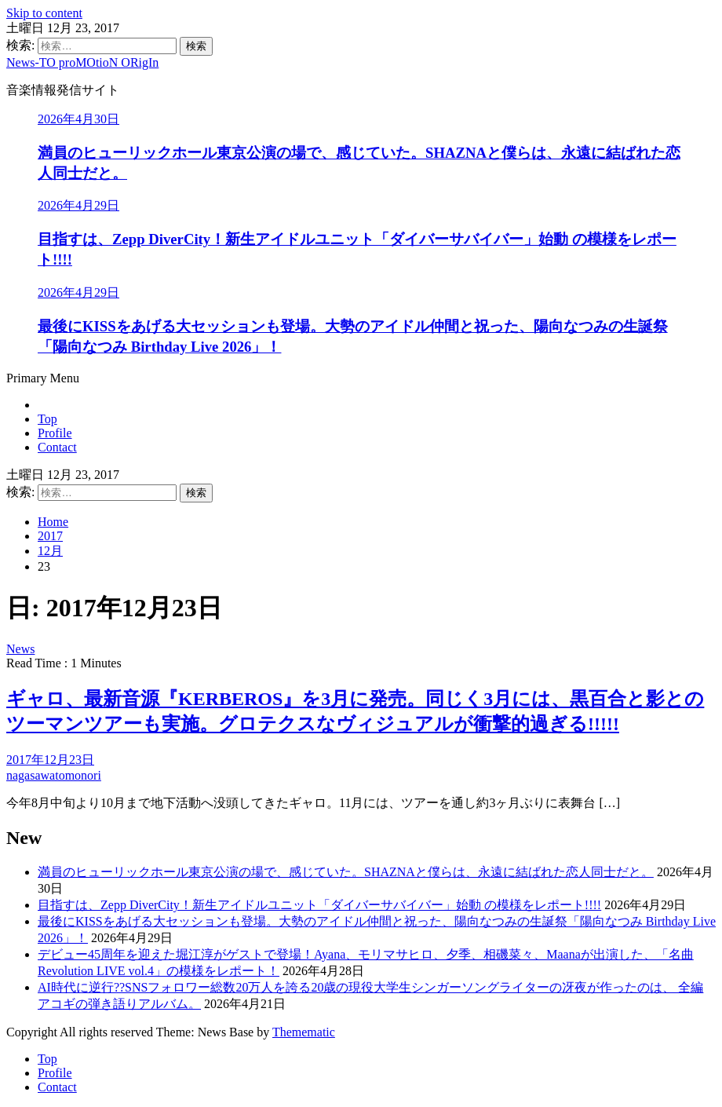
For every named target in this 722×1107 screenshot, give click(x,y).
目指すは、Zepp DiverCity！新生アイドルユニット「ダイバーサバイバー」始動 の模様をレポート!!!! (319, 905)
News (20, 649)
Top (47, 419)
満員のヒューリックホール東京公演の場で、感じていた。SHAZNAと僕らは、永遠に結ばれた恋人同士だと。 (346, 872)
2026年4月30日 (78, 119)
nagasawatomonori (53, 775)
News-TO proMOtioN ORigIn (82, 62)
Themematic (303, 1032)
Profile (55, 433)
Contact (57, 447)
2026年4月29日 (78, 205)
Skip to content (44, 13)
